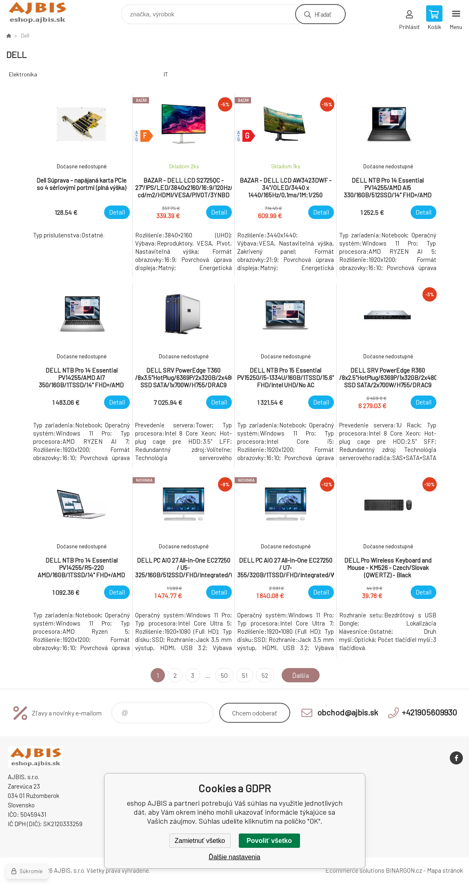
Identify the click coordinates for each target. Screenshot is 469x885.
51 (244, 675)
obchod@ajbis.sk (347, 712)
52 (265, 675)
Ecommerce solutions (355, 870)
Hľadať (322, 14)
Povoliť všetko (269, 840)
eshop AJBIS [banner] (42, 12)
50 (224, 675)
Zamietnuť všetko (200, 840)
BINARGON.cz (404, 870)
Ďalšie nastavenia (234, 857)
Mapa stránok (445, 870)
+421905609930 (429, 712)
